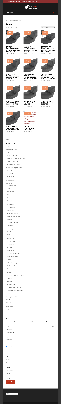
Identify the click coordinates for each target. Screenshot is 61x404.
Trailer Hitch (11, 206)
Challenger (13, 16)
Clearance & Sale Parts (13, 160)
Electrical (10, 221)
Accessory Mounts (11, 145)
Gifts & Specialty (11, 176)
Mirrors (9, 277)
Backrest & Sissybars (13, 212)
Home (7, 16)
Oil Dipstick (10, 231)
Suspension (10, 200)
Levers (9, 255)
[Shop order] (48, 23)
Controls (9, 197)
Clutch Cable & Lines (13, 249)
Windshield (10, 190)
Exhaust (9, 268)
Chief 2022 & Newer (12, 151)
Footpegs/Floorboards (14, 283)
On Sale (9, 335)
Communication (12, 194)
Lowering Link (11, 181)
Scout (7, 305)
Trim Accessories (12, 252)
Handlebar (10, 246)
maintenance (11, 187)
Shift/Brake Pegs (11, 173)
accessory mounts (12, 224)
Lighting (9, 274)
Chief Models (10, 296)
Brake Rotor (10, 234)
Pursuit (8, 142)
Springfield (9, 170)
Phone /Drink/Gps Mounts (14, 163)
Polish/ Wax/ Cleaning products (15, 154)
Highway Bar (11, 240)
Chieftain (8, 299)
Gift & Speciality (12, 258)
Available (10, 343)
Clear (10, 377)
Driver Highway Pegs (13, 237)
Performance (11, 203)
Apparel (9, 215)
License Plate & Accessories (15, 271)
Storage (9, 243)
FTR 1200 (9, 166)
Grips (8, 184)
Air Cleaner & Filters (13, 262)
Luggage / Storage (12, 218)
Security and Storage (12, 157)
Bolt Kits (9, 228)
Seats (8, 265)
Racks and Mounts (13, 209)
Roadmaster (10, 302)
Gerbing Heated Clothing (13, 292)
